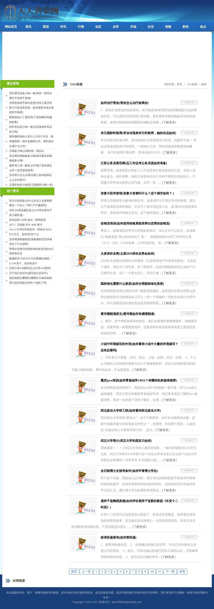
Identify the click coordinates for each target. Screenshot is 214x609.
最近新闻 (13, 83)
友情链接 (19, 580)
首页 (179, 84)
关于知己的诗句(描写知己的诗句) (28, 273)
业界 (116, 26)
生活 (151, 26)
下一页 (170, 571)
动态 (98, 26)
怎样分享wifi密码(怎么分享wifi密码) (30, 268)
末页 (182, 571)
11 (159, 571)
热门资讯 (13, 191)
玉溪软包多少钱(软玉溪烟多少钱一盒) (31, 184)
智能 (168, 26)
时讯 (63, 26)
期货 (46, 26)
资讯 (28, 26)
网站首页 (11, 26)
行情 (81, 26)
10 (152, 571)
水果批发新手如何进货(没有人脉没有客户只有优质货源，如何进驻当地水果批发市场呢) (31, 107)
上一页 (86, 571)
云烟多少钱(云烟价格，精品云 (26, 150)
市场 (133, 26)
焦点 (203, 26)
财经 (186, 26)
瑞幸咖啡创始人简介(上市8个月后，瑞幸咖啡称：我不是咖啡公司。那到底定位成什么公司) (31, 141)
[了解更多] (169, 122)
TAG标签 (192, 84)
